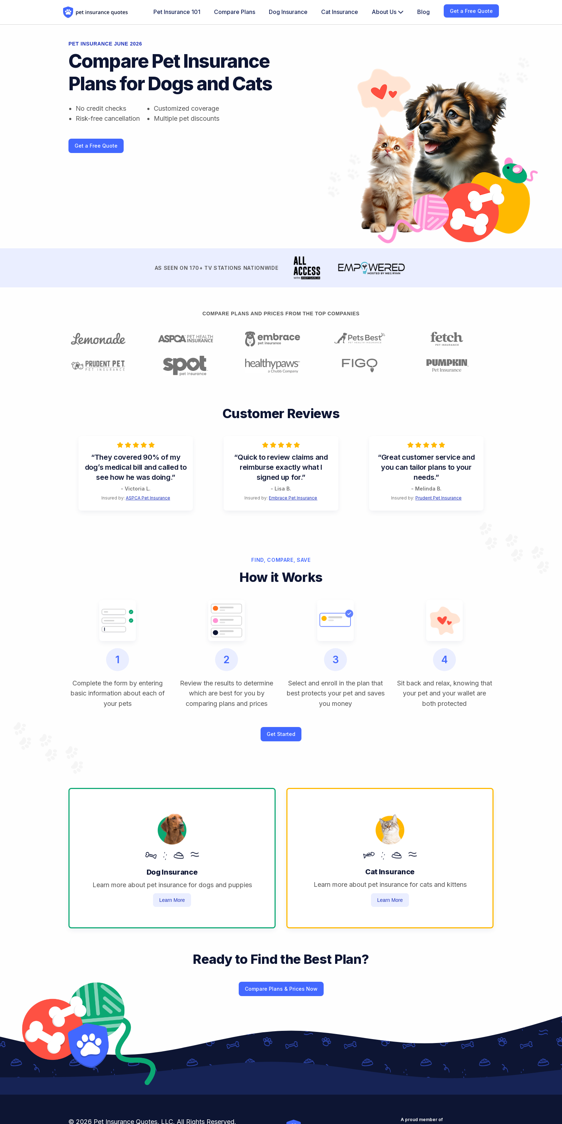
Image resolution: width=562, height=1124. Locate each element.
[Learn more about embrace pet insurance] (281, 339)
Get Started (281, 734)
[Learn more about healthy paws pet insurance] (281, 366)
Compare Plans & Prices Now (281, 989)
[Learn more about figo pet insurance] (368, 366)
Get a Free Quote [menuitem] (471, 11)
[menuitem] (387, 12)
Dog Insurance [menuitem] (288, 11)
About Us (388, 11)
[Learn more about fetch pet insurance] (455, 339)
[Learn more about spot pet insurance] (194, 366)
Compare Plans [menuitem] (234, 11)
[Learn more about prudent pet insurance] (107, 366)
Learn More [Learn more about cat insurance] (390, 900)
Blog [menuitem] (423, 11)
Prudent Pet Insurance (438, 498)
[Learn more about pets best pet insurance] (368, 339)
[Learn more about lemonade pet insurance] (107, 339)
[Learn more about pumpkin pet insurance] (455, 366)
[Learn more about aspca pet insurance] (194, 339)
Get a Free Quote (96, 146)
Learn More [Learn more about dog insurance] (172, 900)
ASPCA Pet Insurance (148, 498)
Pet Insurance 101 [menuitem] (176, 11)
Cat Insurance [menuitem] (339, 11)
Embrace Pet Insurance (293, 498)
